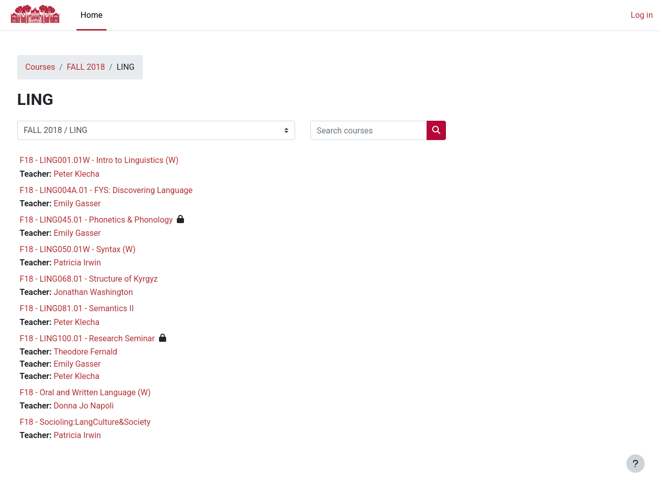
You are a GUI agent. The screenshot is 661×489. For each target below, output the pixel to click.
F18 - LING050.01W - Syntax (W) (96, 249)
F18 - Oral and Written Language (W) (104, 392)
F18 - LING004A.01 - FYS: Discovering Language (125, 190)
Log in (642, 15)
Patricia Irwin (96, 262)
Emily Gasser (96, 203)
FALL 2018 (105, 67)
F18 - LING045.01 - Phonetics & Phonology (115, 220)
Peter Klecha (96, 174)
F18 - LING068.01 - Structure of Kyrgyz (108, 279)
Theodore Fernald (105, 352)
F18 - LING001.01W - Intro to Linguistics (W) (118, 160)
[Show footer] (635, 463)
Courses (59, 67)
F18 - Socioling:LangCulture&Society (104, 422)
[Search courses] (387, 130)
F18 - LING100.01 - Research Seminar (106, 338)
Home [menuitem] (91, 15)
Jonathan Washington (112, 292)
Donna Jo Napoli (103, 406)
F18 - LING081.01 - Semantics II (96, 308)
